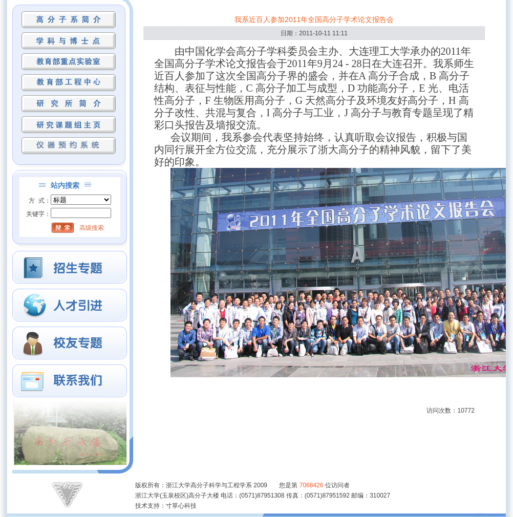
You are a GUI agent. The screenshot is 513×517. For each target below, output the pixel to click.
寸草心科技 (181, 505)
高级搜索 (91, 227)
